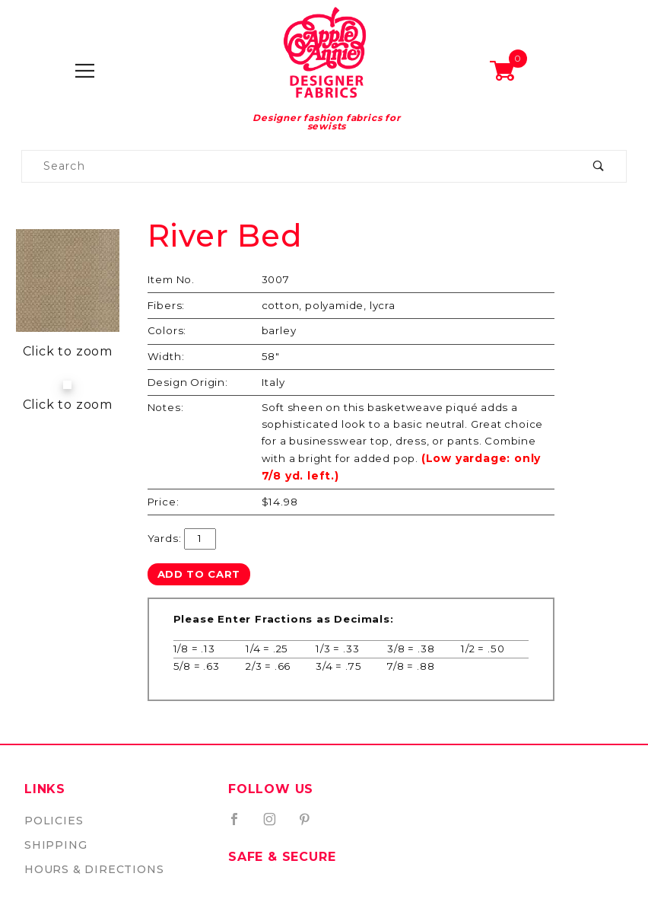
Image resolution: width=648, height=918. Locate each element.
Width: (166, 356)
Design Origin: (188, 382)
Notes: (166, 407)
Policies (53, 820)
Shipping (55, 845)
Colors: (167, 330)
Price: (163, 502)
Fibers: (167, 305)
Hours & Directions (94, 869)
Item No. (171, 279)
